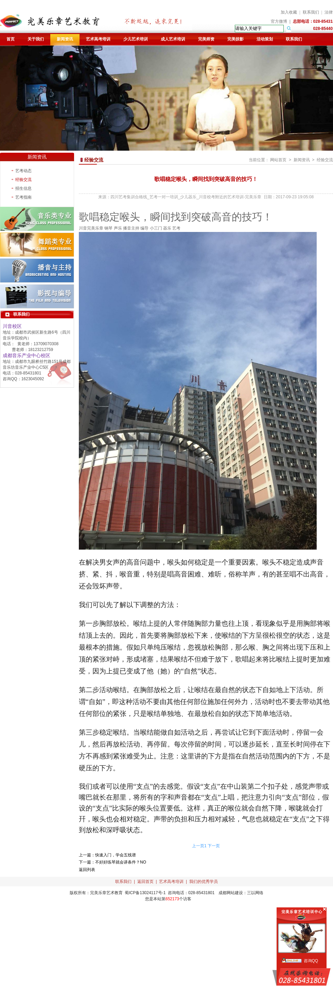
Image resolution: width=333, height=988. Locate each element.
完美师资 (206, 39)
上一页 (198, 845)
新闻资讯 (65, 39)
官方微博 (279, 21)
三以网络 (255, 892)
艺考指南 (23, 197)
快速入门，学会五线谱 (115, 855)
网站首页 (278, 159)
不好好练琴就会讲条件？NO (120, 862)
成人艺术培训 (173, 39)
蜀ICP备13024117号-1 (145, 892)
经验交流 (23, 179)
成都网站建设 (230, 892)
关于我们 (36, 39)
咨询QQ (311, 960)
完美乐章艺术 (102, 892)
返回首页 (145, 881)
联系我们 (311, 12)
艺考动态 (23, 170)
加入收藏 (289, 12)
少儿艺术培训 (135, 39)
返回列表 (87, 869)
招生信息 (23, 188)
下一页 (214, 845)
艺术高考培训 (98, 39)
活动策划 (265, 39)
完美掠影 (235, 39)
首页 (10, 39)
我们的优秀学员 (203, 881)
